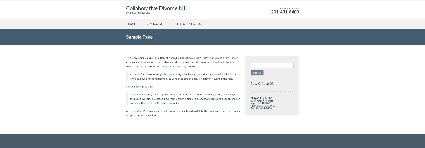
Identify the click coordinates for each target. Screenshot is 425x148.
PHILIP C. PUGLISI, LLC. (187, 23)
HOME (132, 23)
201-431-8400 (285, 11)
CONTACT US (155, 23)
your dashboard (184, 110)
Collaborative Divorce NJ (155, 8)
